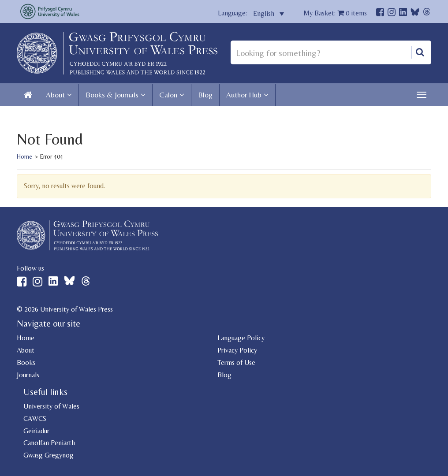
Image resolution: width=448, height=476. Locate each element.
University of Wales (51, 406)
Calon (168, 94)
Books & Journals (112, 94)
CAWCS (34, 418)
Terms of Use (236, 362)
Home (24, 156)
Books (26, 362)
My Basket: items (335, 13)
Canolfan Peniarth (49, 443)
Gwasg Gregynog (48, 455)
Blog (205, 94)
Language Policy (241, 338)
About (55, 94)
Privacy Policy (237, 350)
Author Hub (243, 94)
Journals (28, 375)
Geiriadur (36, 431)
